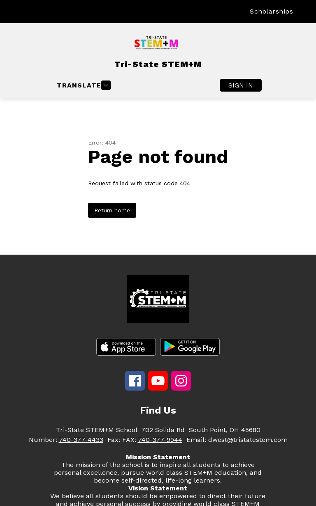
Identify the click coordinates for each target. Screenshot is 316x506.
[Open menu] (83, 85)
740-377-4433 (81, 440)
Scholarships (271, 11)
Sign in (240, 85)
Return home (112, 210)
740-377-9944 (160, 440)
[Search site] (304, 11)
